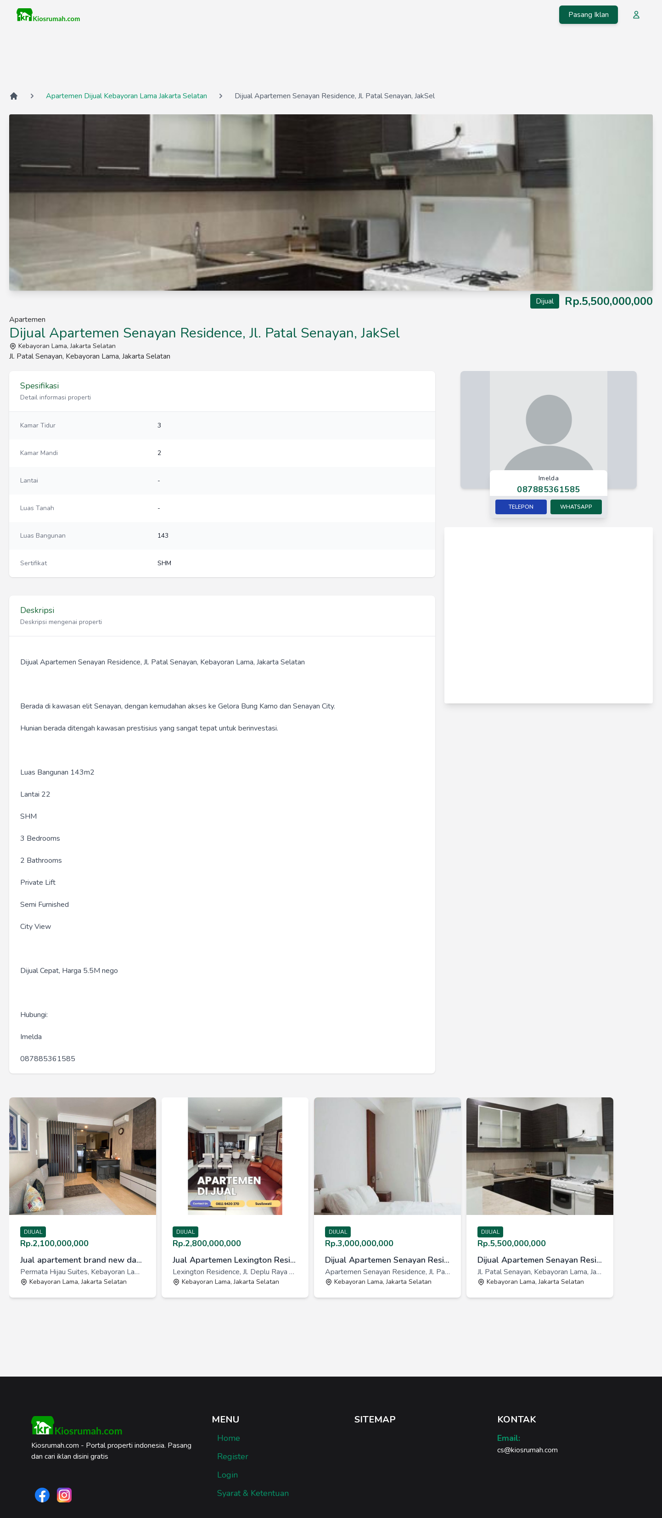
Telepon (521, 507)
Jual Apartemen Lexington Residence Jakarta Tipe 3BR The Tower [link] (235, 1259)
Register (232, 1456)
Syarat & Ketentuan (253, 1493)
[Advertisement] (331, 59)
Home (228, 1438)
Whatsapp (576, 507)
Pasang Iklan (588, 15)
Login (227, 1474)
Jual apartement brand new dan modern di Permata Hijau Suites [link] (82, 1259)
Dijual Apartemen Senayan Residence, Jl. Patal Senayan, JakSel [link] (387, 1259)
